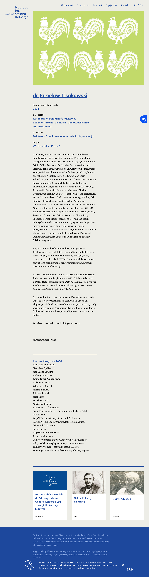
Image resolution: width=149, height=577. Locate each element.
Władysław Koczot (42, 386)
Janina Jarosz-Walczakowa (46, 379)
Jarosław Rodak (41, 400)
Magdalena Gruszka (43, 372)
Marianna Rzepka (42, 404)
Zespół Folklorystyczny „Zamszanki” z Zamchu (56, 418)
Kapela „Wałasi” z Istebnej (46, 408)
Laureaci (97, 5)
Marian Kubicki (41, 390)
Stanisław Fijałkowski (44, 368)
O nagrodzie (83, 5)
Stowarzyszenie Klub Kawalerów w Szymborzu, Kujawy (61, 450)
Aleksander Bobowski (44, 365)
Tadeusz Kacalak (41, 382)
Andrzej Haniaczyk (42, 375)
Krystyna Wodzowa (43, 436)
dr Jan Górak (39, 429)
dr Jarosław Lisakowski (46, 432)
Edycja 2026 (111, 5)
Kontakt (125, 5)
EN (141, 5)
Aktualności (67, 5)
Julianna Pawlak (41, 393)
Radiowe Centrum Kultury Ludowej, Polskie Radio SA (60, 440)
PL (135, 5)
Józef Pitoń (38, 397)
